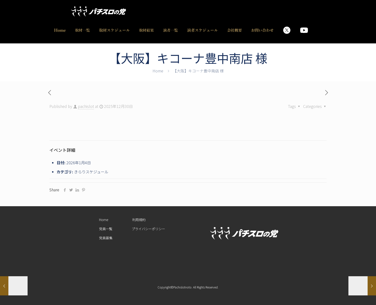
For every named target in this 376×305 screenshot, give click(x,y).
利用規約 (139, 219)
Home (158, 71)
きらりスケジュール (91, 172)
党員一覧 (105, 228)
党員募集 (105, 237)
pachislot (86, 106)
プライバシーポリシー (148, 228)
